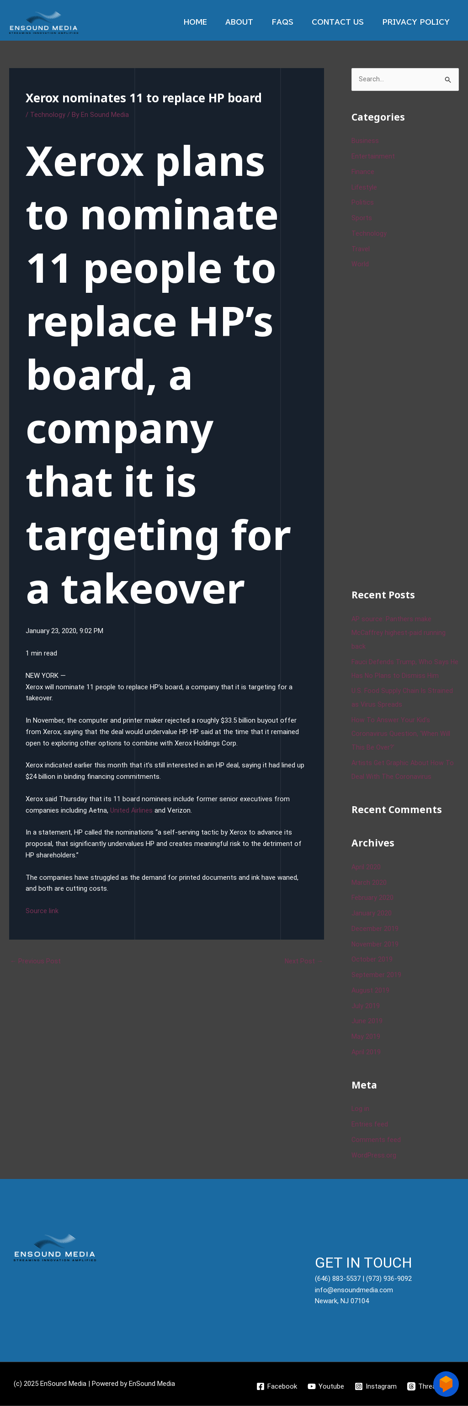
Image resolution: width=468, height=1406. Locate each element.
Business (365, 141)
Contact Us (345, 22)
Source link (42, 911)
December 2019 (375, 929)
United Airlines (131, 810)
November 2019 (375, 945)
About (255, 22)
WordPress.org (373, 1156)
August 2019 (370, 991)
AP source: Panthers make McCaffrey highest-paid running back (399, 633)
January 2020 (371, 913)
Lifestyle (364, 188)
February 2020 (372, 898)
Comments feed (376, 1140)
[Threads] (426, 1387)
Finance (363, 172)
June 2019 (367, 1022)
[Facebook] (276, 1387)
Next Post (303, 961)
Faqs (294, 22)
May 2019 (365, 1037)
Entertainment (373, 157)
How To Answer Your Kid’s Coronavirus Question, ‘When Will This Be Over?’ (401, 734)
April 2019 (366, 1052)
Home (216, 22)
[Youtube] (326, 1387)
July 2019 (365, 1006)
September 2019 (376, 975)
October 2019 (372, 960)
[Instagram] (376, 1387)
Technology (47, 115)
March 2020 (369, 883)
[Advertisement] (409, 428)
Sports (361, 218)
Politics (362, 203)
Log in (360, 1109)
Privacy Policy (418, 22)
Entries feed (369, 1125)
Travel (360, 249)
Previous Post (35, 961)
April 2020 (366, 867)
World (360, 265)
